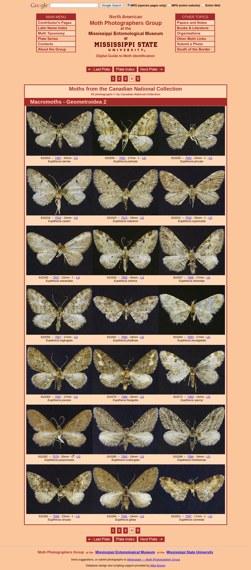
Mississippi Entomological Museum (125, 552)
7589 (56, 516)
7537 (56, 277)
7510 (58, 217)
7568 (124, 396)
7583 (124, 456)
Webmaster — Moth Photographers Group (153, 559)
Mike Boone (157, 565)
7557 (58, 337)
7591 (124, 516)
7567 (58, 396)
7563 (190, 337)
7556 (190, 277)
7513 (124, 217)
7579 (55, 456)
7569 (190, 396)
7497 (58, 158)
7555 (124, 277)
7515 (188, 217)
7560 (124, 337)
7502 (188, 158)
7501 (122, 158)
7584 (190, 456)
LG (76, 158)
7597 (188, 516)
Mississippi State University (189, 552)
